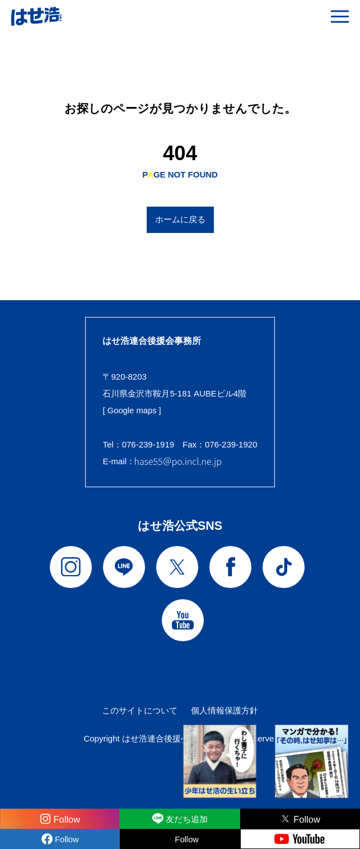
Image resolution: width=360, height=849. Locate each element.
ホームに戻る (180, 219)
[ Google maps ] (132, 410)
